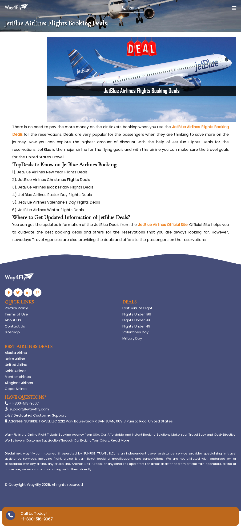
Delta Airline (15, 358)
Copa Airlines (16, 388)
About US (13, 320)
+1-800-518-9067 (22, 403)
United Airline (16, 364)
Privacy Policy (16, 308)
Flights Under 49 (136, 326)
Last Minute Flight (137, 308)
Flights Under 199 (136, 314)
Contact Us (15, 326)
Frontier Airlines (18, 376)
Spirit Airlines (15, 370)
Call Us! (131, 8)
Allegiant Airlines (19, 382)
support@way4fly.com (27, 409)
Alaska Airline (16, 352)
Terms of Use (16, 314)
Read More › (121, 440)
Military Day (132, 338)
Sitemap (12, 332)
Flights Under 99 (136, 320)
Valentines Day (135, 332)
